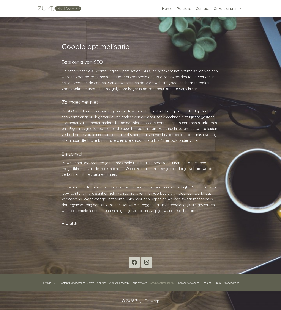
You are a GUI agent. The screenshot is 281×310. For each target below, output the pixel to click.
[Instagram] (146, 262)
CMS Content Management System (74, 282)
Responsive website (188, 282)
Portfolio (184, 8)
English (71, 223)
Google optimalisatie (162, 282)
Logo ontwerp (139, 282)
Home (167, 8)
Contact (202, 8)
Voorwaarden (231, 282)
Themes (206, 282)
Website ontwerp (119, 282)
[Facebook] (134, 262)
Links (217, 282)
